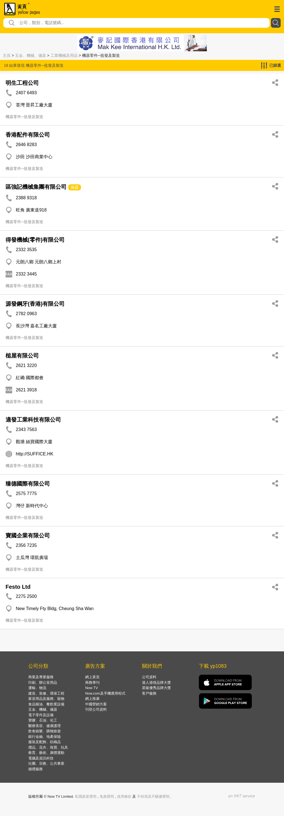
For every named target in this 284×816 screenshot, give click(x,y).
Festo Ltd (18, 587)
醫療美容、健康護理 (44, 726)
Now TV (91, 688)
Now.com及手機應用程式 (105, 693)
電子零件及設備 (41, 715)
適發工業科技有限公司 (33, 420)
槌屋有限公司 (22, 356)
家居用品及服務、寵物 (46, 699)
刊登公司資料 (96, 709)
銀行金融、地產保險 (44, 737)
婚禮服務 (35, 769)
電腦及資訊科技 (41, 758)
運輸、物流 (37, 688)
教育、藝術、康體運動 (46, 753)
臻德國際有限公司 (28, 484)
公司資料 (149, 677)
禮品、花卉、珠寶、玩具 (48, 747)
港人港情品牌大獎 (156, 682)
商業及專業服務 (41, 677)
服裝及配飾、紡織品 (44, 742)
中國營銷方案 (96, 704)
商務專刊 (92, 682)
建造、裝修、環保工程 (46, 693)
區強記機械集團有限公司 (36, 187)
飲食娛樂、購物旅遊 (44, 731)
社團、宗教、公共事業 (46, 763)
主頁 (7, 55)
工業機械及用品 (64, 55)
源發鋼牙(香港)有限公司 (35, 304)
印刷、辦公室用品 (42, 682)
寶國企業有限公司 (28, 535)
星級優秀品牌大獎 (156, 688)
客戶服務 (149, 693)
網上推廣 (92, 699)
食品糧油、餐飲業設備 (46, 704)
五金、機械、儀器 (30, 55)
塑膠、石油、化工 (42, 720)
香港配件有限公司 (28, 135)
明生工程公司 (22, 83)
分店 (74, 187)
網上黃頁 (92, 677)
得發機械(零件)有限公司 (35, 240)
